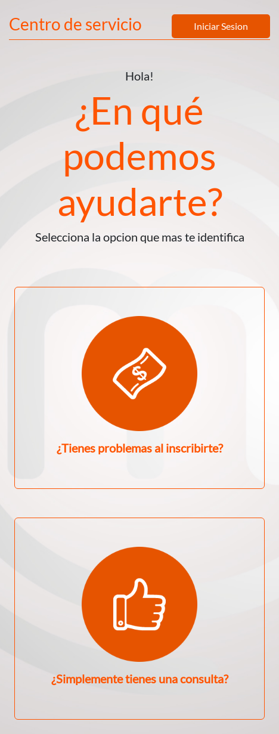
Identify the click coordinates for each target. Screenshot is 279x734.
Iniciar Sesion (221, 26)
